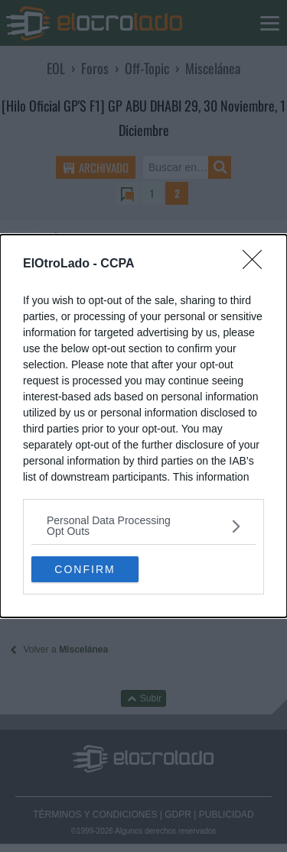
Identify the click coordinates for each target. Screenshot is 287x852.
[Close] (257, 264)
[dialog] (143, 426)
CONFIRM (84, 569)
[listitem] (143, 525)
